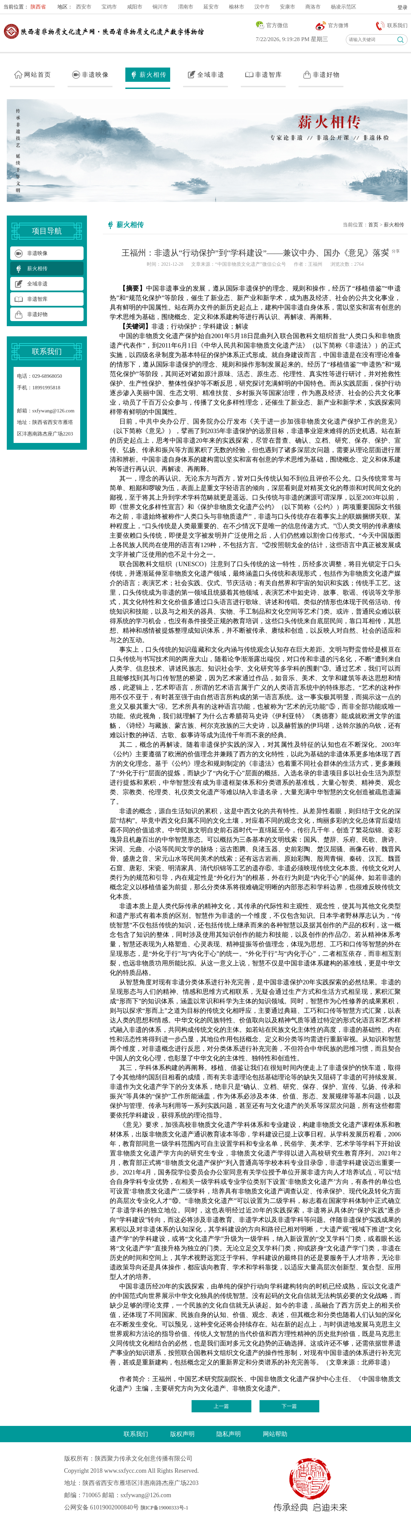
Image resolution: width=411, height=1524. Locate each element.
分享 (396, 251)
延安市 (211, 7)
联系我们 (136, 1434)
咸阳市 (134, 7)
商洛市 (313, 7)
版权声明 (182, 1434)
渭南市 (185, 7)
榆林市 (236, 7)
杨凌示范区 (343, 7)
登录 (402, 7)
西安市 (83, 7)
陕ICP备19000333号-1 (165, 1507)
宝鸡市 (109, 7)
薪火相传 (394, 224)
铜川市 (160, 7)
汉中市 (262, 7)
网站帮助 (275, 1434)
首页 (373, 224)
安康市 (287, 7)
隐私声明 (228, 1434)
